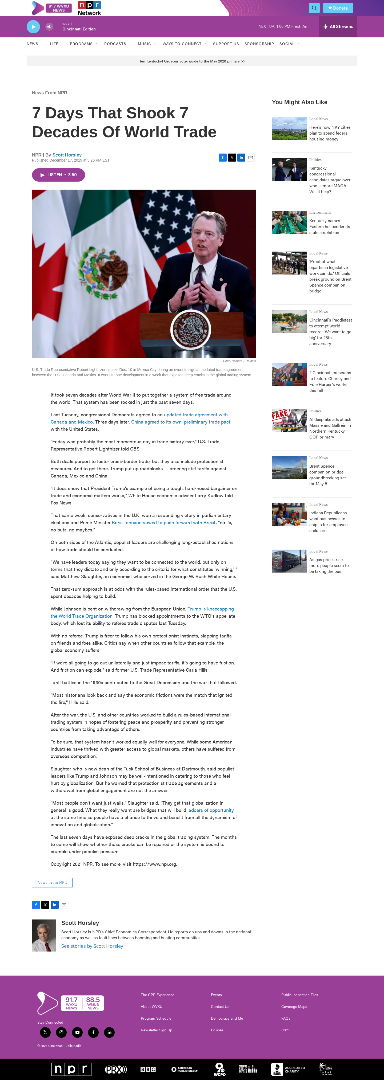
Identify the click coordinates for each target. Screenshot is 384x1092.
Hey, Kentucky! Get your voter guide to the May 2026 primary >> (192, 73)
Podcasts (115, 55)
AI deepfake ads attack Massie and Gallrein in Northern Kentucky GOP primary (330, 440)
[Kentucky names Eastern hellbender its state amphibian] (289, 234)
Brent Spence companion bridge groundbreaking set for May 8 (327, 487)
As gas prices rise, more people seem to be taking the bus (329, 577)
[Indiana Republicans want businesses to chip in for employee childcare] (289, 526)
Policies (217, 1042)
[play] (33, 39)
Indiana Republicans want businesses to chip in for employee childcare (328, 533)
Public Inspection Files (299, 1007)
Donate (343, 14)
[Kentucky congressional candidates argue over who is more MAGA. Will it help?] (289, 181)
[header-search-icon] (316, 14)
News (32, 55)
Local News (318, 131)
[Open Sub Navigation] (42, 55)
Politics (315, 172)
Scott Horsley (67, 167)
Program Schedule (156, 1030)
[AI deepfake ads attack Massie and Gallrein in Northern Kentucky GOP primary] (289, 432)
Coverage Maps (294, 1018)
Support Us (226, 55)
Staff (285, 1042)
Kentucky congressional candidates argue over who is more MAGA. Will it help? (330, 191)
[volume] (49, 39)
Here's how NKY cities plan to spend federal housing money (330, 145)
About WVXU (151, 1018)
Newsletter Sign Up (156, 1042)
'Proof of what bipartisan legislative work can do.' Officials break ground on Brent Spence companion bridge (330, 288)
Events (216, 1007)
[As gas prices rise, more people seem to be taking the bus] (289, 573)
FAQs (285, 1030)
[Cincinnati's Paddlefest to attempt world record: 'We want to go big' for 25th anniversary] (289, 333)
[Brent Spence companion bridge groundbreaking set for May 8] (289, 479)
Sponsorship (259, 55)
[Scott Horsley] (44, 947)
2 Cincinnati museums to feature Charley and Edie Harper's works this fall (330, 393)
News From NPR (49, 104)
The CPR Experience (157, 1007)
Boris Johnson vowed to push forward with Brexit (164, 534)
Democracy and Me (227, 1030)
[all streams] (338, 38)
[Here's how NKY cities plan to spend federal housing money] (289, 140)
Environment (320, 224)
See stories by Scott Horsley (92, 958)
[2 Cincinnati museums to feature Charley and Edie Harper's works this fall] (289, 386)
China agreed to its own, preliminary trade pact (180, 433)
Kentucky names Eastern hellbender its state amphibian (329, 238)
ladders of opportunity (210, 822)
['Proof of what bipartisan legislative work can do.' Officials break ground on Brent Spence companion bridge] (289, 275)
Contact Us (220, 1018)
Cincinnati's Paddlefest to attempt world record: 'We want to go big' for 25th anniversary (330, 343)
